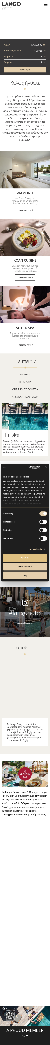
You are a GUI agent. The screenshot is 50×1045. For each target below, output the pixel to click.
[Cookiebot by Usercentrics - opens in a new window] (29, 467)
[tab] (25, 375)
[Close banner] (46, 467)
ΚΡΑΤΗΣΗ (25, 69)
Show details (35, 549)
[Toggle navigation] (46, 5)
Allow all (25, 558)
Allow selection (25, 566)
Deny (25, 575)
